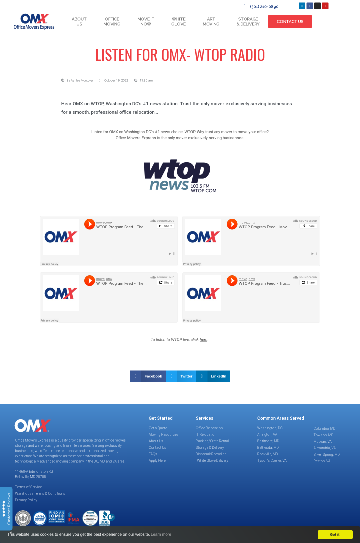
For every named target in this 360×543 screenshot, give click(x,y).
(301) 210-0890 (264, 6)
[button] (148, 376)
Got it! (335, 534)
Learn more (161, 534)
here (203, 339)
